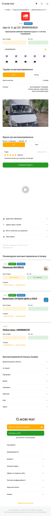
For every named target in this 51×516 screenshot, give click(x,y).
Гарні (36, 144)
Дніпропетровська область (39, 10)
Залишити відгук (25, 165)
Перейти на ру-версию (25, 503)
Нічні (13, 75)
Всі (14, 144)
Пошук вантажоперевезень (21, 10)
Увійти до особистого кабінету (25, 427)
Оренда (36, 75)
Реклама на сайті (15, 433)
